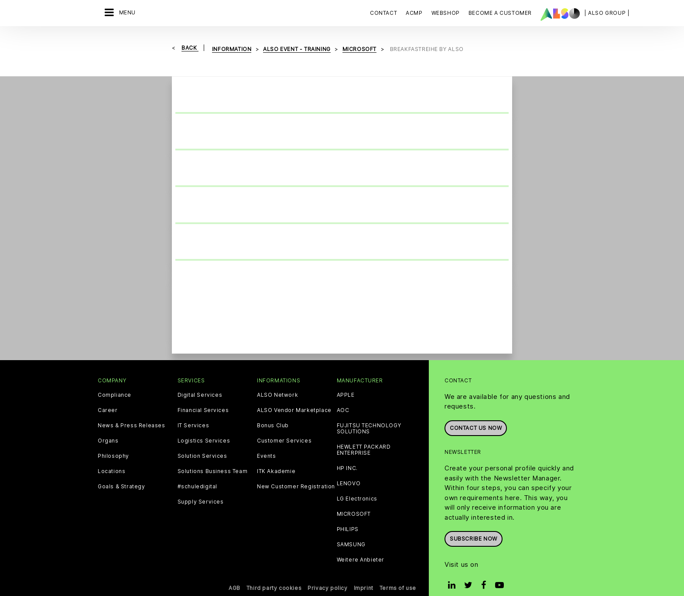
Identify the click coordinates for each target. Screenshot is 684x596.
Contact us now (476, 415)
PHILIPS (348, 516)
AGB (234, 575)
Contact (383, 13)
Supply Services (201, 489)
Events (266, 443)
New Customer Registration (296, 473)
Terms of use (398, 575)
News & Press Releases (131, 412)
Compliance (114, 382)
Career (108, 397)
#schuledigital (197, 473)
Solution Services (202, 443)
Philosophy (113, 443)
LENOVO (349, 470)
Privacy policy (327, 575)
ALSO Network (277, 382)
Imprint (363, 575)
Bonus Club (273, 412)
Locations (111, 458)
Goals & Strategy (121, 473)
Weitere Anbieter (361, 547)
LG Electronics (357, 486)
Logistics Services (204, 428)
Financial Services (203, 397)
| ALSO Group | (606, 13)
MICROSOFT (354, 501)
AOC (343, 397)
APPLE (346, 382)
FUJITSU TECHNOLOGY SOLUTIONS (369, 415)
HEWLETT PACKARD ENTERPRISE (364, 437)
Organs (108, 428)
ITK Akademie (276, 458)
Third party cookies (273, 575)
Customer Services (284, 428)
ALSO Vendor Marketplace (294, 397)
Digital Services (200, 382)
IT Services (193, 412)
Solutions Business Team (213, 458)
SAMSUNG (351, 531)
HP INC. (347, 455)
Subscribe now (473, 525)
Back (189, 47)
